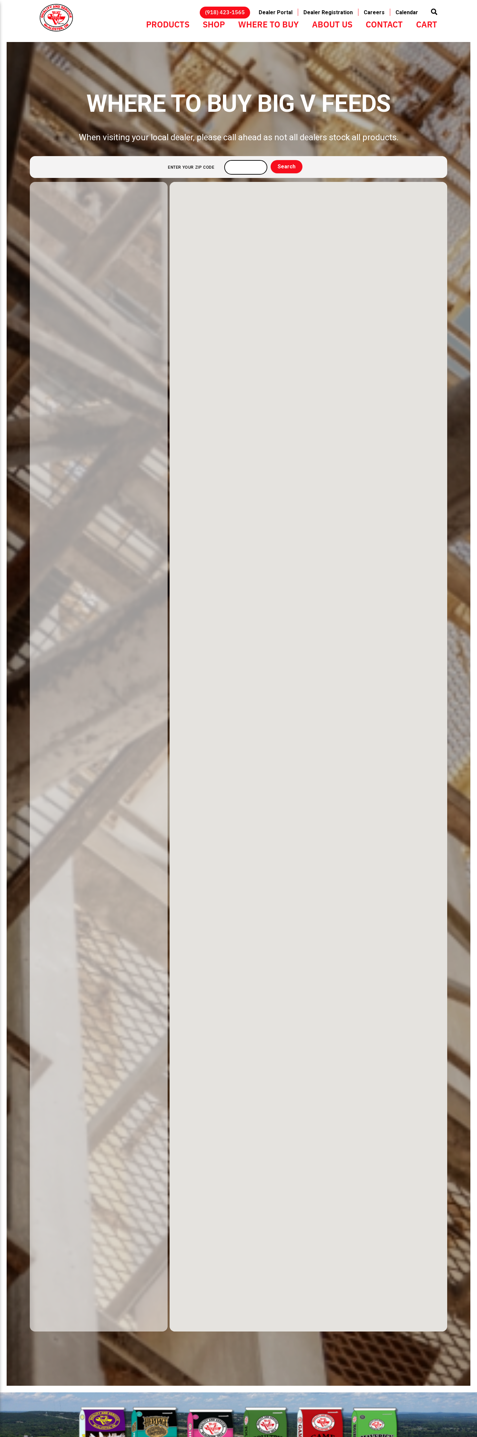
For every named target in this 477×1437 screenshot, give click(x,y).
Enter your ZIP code (191, 167)
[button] (308, 751)
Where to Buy (268, 24)
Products (167, 24)
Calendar (407, 12)
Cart (426, 24)
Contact (384, 24)
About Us (332, 24)
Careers (374, 12)
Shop (214, 24)
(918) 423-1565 (225, 12)
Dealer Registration (328, 12)
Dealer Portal (275, 12)
